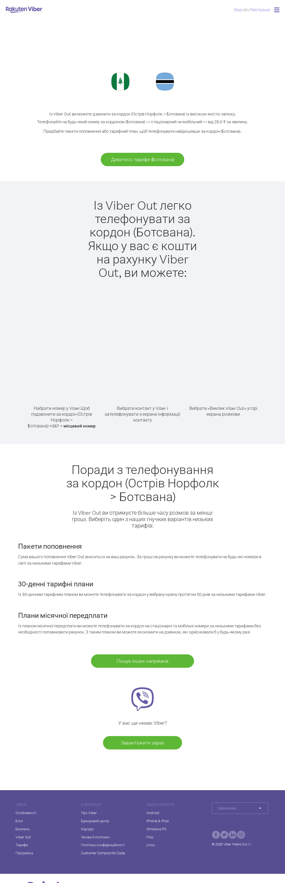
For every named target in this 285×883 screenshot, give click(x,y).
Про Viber (89, 813)
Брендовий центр (95, 821)
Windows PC (156, 829)
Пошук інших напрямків (143, 661)
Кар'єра (87, 829)
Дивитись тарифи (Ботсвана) (142, 159)
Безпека (23, 829)
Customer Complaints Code (103, 853)
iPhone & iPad (157, 821)
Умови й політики (95, 837)
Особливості (26, 813)
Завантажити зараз (142, 743)
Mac (150, 837)
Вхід (238, 9)
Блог (19, 821)
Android (152, 813)
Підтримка (24, 853)
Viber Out (23, 837)
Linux (150, 845)
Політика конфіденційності (103, 845)
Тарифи (22, 845)
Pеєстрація (260, 9)
